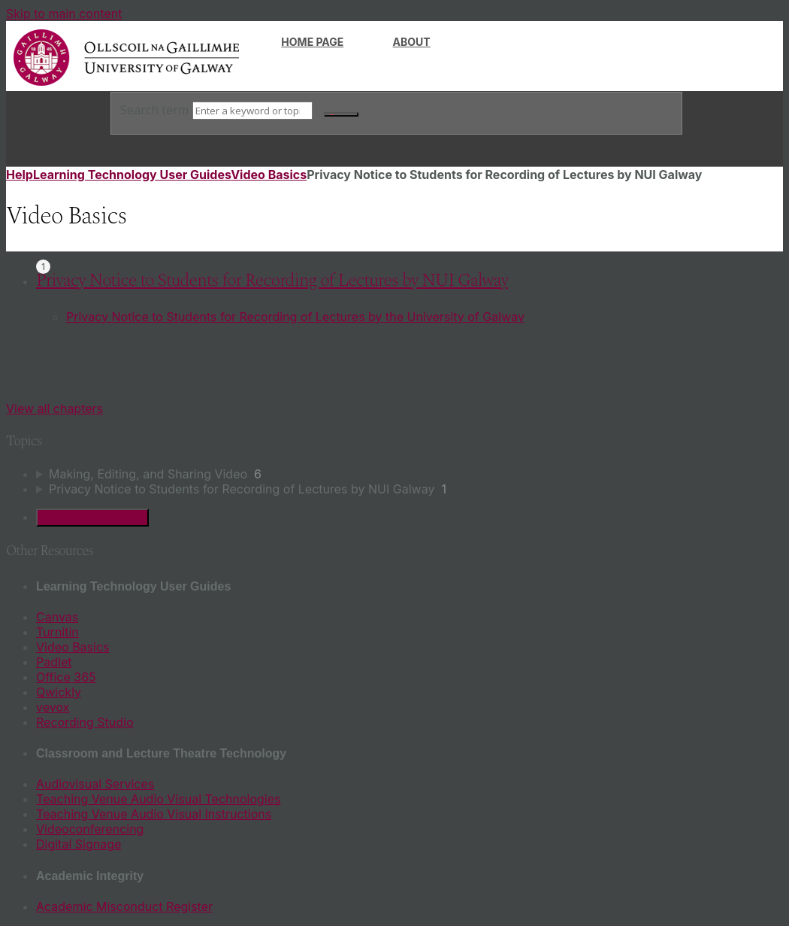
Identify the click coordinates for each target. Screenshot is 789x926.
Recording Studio (85, 722)
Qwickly (58, 692)
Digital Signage (78, 844)
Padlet (53, 661)
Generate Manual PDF (92, 517)
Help (19, 174)
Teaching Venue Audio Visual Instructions (153, 813)
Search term (154, 110)
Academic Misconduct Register (124, 906)
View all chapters (54, 408)
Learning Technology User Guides (132, 174)
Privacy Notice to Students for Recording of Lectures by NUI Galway (272, 280)
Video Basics (269, 174)
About (412, 41)
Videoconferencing (90, 828)
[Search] (252, 111)
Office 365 (66, 677)
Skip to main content (64, 13)
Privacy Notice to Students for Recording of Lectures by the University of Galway (295, 316)
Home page (312, 41)
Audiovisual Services (95, 783)
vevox (52, 707)
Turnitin (57, 631)
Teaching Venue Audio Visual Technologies (158, 798)
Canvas (57, 616)
